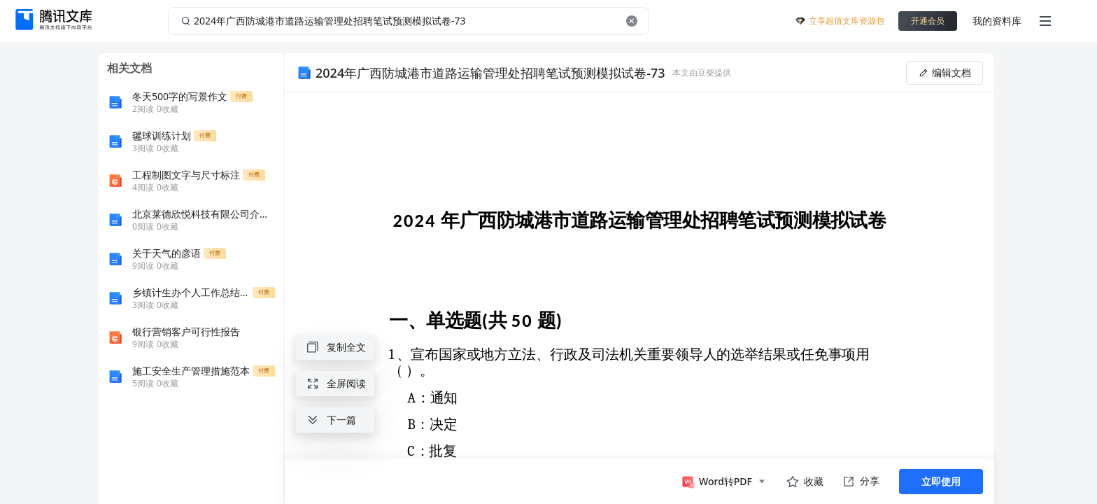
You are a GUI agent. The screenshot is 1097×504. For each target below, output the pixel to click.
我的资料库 (996, 20)
